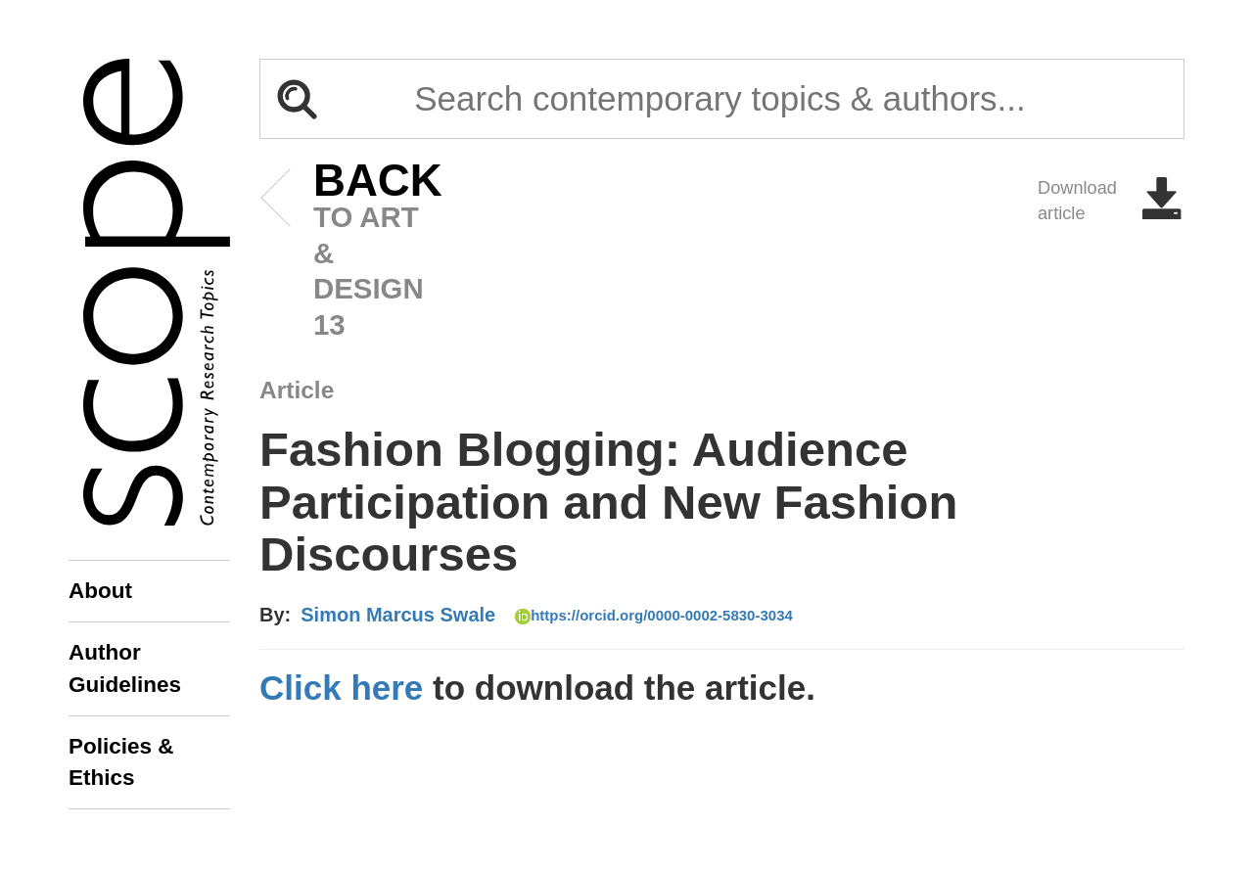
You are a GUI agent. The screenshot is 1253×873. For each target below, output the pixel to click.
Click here (341, 687)
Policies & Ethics (121, 762)
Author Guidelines (125, 668)
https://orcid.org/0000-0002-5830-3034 (654, 615)
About (100, 590)
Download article (1111, 200)
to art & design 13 (348, 252)
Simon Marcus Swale (398, 614)
